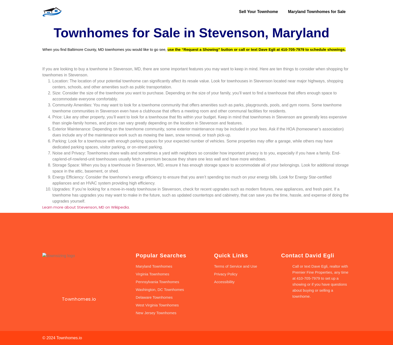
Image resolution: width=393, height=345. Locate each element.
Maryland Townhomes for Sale (317, 12)
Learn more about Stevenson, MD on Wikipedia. (86, 207)
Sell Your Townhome (258, 12)
